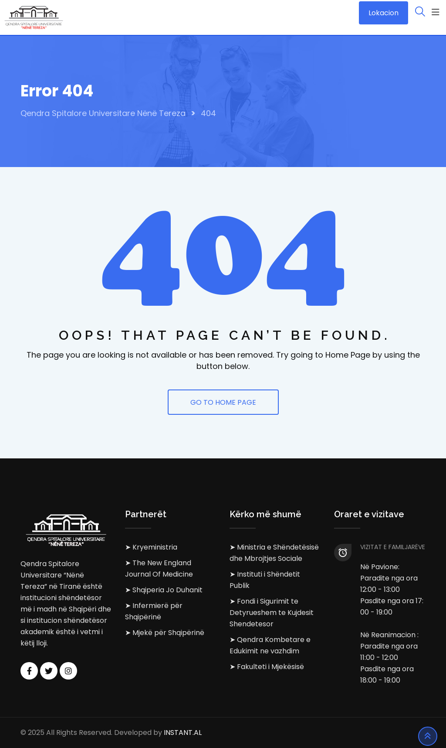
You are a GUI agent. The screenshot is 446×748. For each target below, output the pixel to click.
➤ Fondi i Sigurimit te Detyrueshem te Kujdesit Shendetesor (272, 612)
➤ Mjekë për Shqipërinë (164, 633)
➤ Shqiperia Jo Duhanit (164, 590)
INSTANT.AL (183, 733)
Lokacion (383, 13)
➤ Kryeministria (151, 547)
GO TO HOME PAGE (223, 402)
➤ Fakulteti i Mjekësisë (267, 667)
